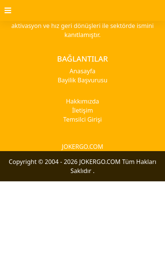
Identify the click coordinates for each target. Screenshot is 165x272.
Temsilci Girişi (82, 119)
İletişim (82, 110)
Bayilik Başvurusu (82, 80)
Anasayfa (82, 71)
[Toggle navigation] (12, 10)
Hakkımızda (82, 101)
